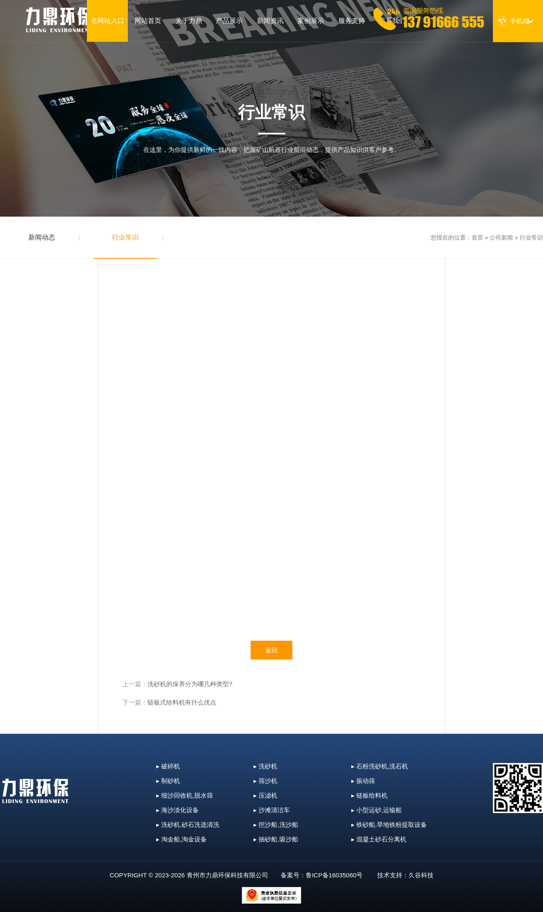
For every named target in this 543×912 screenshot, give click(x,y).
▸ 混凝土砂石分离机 (378, 839)
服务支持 (351, 20)
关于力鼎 (188, 20)
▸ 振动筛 (363, 780)
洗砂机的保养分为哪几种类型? (189, 683)
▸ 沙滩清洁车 (272, 809)
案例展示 (310, 20)
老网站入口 (107, 20)
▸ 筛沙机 (265, 780)
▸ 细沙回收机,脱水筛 (184, 795)
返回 (271, 650)
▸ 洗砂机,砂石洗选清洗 (187, 824)
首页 (477, 237)
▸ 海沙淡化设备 (177, 809)
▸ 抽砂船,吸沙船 (276, 839)
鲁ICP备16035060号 (334, 875)
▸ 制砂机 (168, 780)
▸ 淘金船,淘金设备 (181, 839)
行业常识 (125, 237)
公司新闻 (501, 237)
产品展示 (229, 20)
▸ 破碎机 (168, 766)
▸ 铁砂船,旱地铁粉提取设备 (389, 824)
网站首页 (147, 20)
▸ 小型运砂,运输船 (376, 809)
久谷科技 (421, 875)
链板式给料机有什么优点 (181, 702)
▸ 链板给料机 (369, 795)
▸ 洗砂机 (265, 766)
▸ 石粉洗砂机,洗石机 (379, 766)
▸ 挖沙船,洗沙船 (276, 824)
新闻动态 (41, 237)
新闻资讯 (270, 20)
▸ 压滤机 (265, 795)
